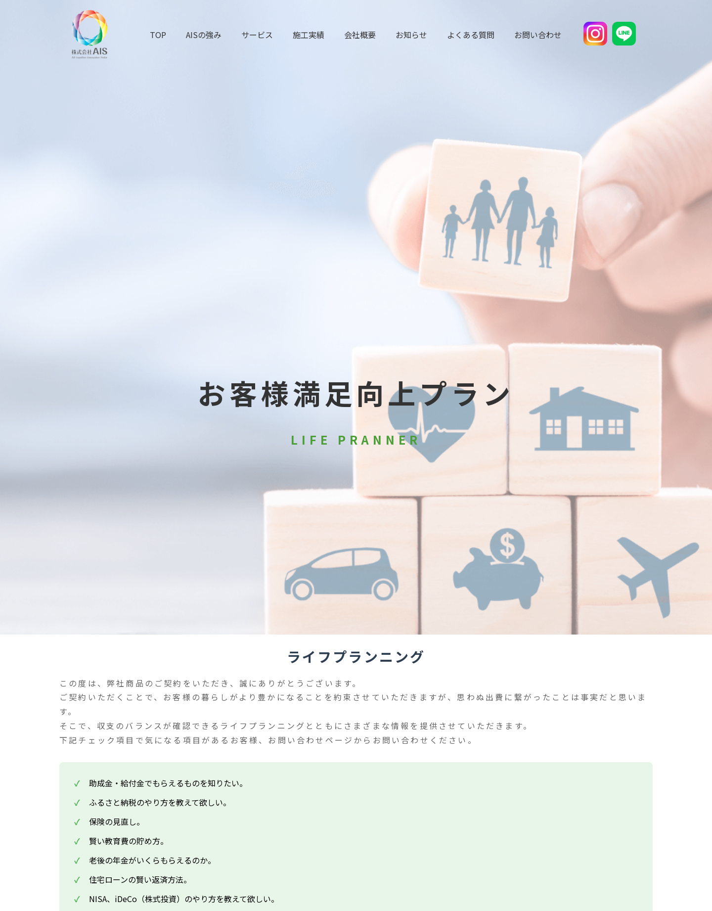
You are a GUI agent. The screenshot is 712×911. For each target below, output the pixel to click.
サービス (257, 35)
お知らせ (411, 35)
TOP (158, 35)
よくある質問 (470, 35)
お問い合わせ (538, 35)
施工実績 (308, 35)
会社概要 (360, 35)
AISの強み (204, 35)
